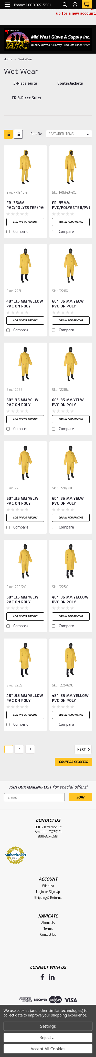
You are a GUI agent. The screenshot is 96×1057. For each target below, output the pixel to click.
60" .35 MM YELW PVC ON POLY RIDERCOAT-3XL (68, 501)
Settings (48, 1026)
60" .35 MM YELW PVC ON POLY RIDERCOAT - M (68, 403)
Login (40, 892)
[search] (64, 5)
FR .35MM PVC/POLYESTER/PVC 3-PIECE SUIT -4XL (71, 206)
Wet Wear (25, 59)
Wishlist (48, 886)
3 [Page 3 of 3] (30, 749)
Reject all (48, 1037)
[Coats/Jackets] (70, 86)
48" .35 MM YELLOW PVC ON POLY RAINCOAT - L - (24, 304)
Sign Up (54, 892)
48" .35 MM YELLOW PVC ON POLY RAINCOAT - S (24, 698)
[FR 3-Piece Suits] (26, 100)
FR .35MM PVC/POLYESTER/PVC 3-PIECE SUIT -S (25, 206)
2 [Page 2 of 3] (19, 749)
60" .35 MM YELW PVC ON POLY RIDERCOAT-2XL (22, 600)
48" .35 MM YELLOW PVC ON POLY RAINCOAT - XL (70, 600)
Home (8, 59)
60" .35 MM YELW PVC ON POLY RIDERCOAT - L (22, 501)
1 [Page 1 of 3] (8, 749)
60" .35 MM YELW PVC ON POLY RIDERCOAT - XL (68, 304)
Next (84, 749)
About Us (48, 923)
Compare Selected (73, 762)
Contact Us (48, 935)
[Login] (75, 5)
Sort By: (36, 134)
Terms (48, 929)
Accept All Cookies (48, 1049)
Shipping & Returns (48, 898)
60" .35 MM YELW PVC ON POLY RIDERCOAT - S (22, 403)
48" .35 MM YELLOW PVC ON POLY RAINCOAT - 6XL (70, 698)
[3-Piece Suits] (25, 86)
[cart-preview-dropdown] (85, 4)
